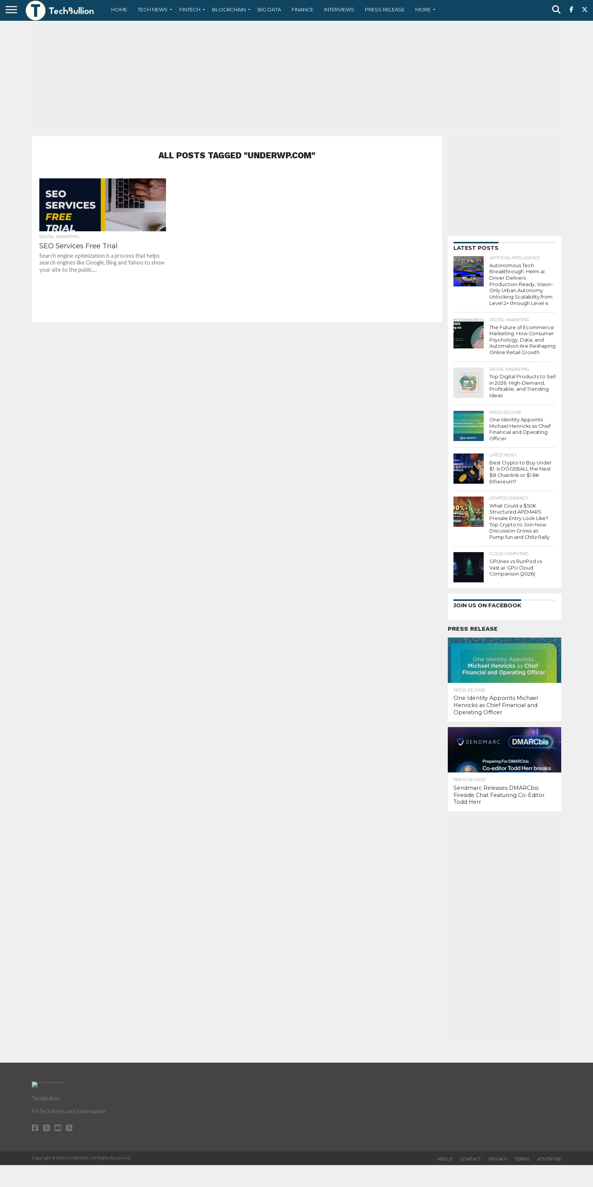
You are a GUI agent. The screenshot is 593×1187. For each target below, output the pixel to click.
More (423, 9)
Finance (303, 9)
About (445, 1159)
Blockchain (229, 9)
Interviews (339, 9)
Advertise (549, 1159)
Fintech (189, 9)
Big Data (269, 9)
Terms (522, 1159)
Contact (471, 1159)
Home (119, 9)
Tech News (153, 9)
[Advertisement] (296, 77)
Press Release (385, 9)
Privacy (498, 1159)
